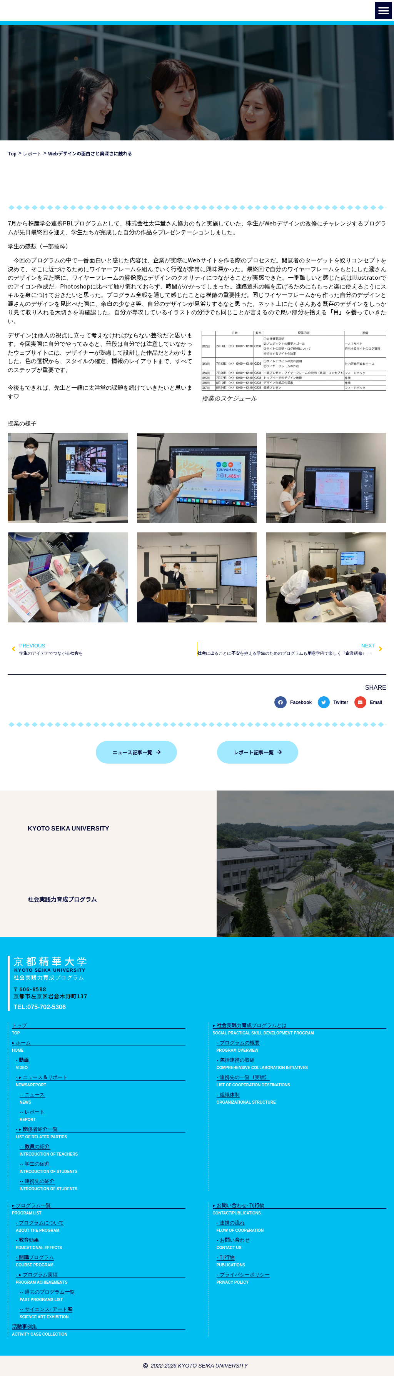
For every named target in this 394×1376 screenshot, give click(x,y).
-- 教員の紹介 (35, 1146)
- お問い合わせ (233, 1239)
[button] (383, 10)
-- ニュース (32, 1094)
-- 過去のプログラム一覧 (47, 1291)
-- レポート (32, 1111)
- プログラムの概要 (238, 1042)
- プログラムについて (40, 1222)
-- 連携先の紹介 (37, 1180)
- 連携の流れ (231, 1222)
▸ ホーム (21, 1042)
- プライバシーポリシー (243, 1274)
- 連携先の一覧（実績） (243, 1077)
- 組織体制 (228, 1094)
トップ (19, 1025)
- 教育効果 (27, 1239)
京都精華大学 (51, 961)
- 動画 (22, 1059)
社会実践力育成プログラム (49, 977)
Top (12, 153)
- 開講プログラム (35, 1257)
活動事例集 (24, 1326)
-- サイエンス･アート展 (46, 1309)
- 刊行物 (226, 1257)
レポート (32, 153)
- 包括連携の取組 (236, 1059)
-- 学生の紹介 (35, 1163)
